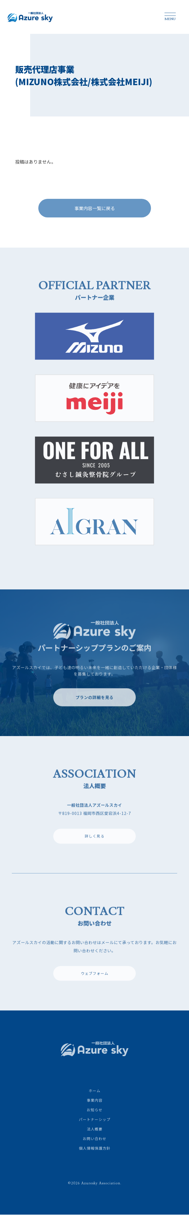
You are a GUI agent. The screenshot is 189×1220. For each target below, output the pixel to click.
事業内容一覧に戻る (94, 211)
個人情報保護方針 (94, 1155)
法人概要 (95, 1136)
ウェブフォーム (94, 980)
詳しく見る (94, 842)
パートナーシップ (94, 1126)
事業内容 (95, 1107)
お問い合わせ (94, 1146)
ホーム (95, 1098)
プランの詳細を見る (94, 704)
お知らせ (95, 1117)
